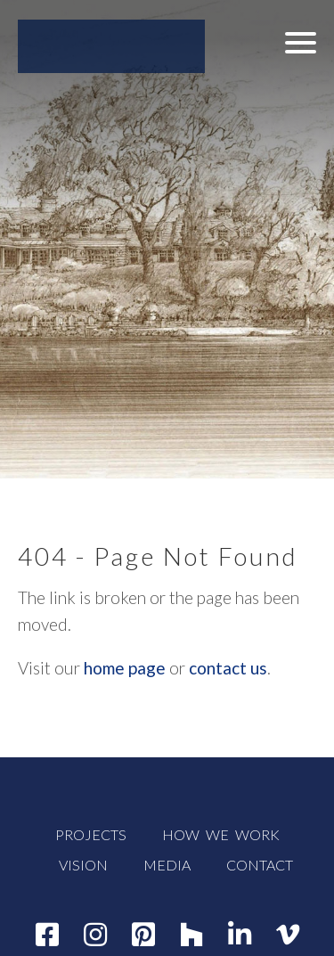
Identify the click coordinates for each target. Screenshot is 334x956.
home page (125, 668)
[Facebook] (47, 934)
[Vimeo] (287, 934)
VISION (83, 864)
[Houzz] (191, 934)
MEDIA (167, 864)
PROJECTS (90, 834)
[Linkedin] (239, 934)
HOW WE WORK (221, 834)
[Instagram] (95, 934)
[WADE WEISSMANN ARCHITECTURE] (111, 46)
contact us (228, 668)
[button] (301, 42)
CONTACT (259, 864)
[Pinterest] (143, 934)
